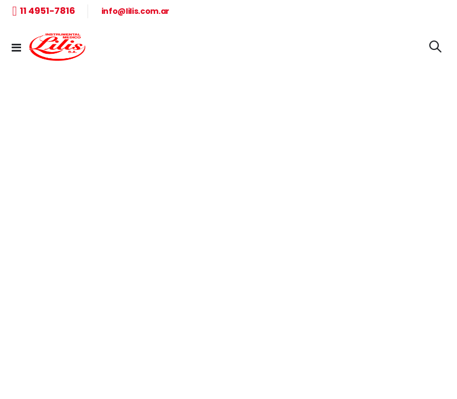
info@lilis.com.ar (135, 11)
